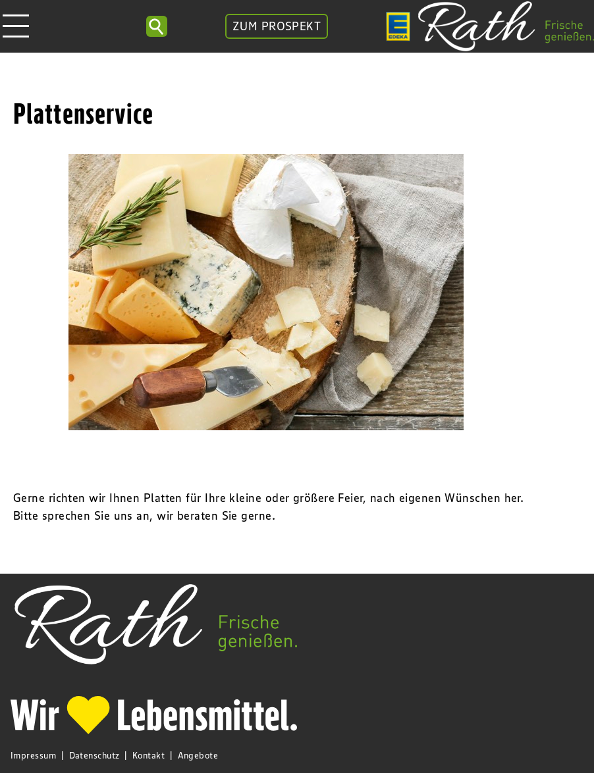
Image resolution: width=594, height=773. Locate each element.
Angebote (198, 755)
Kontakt (148, 755)
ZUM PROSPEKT (276, 26)
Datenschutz (94, 755)
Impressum (33, 755)
